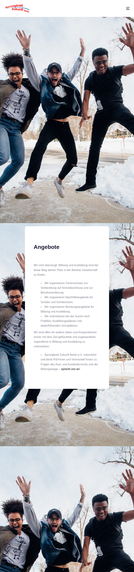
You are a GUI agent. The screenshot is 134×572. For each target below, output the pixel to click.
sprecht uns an (70, 369)
